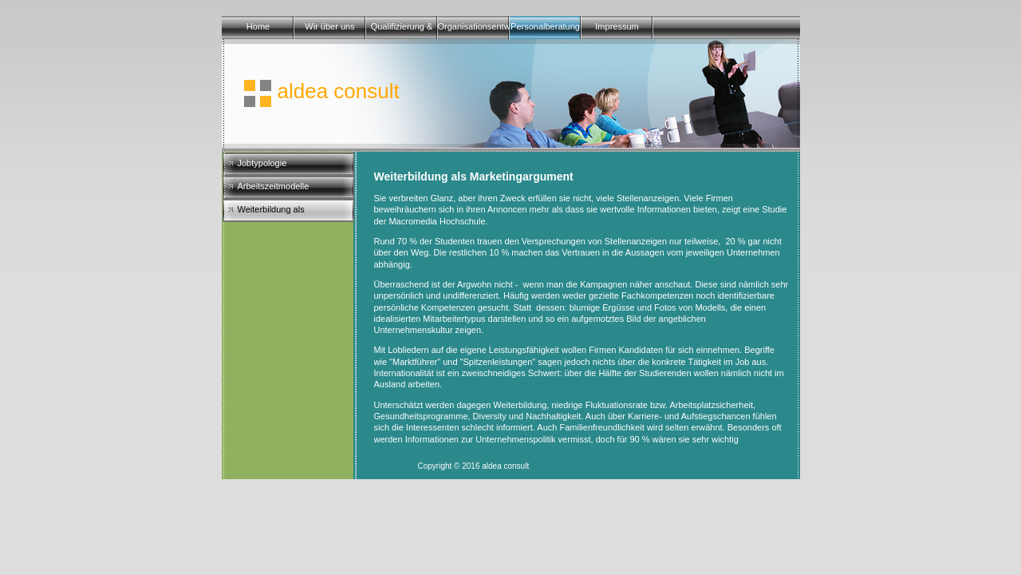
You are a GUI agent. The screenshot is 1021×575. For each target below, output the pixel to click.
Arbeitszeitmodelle (273, 186)
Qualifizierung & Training (402, 30)
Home (258, 26)
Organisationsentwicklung (474, 26)
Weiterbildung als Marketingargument (275, 213)
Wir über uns (329, 26)
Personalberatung (545, 26)
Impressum (616, 26)
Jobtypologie (262, 163)
